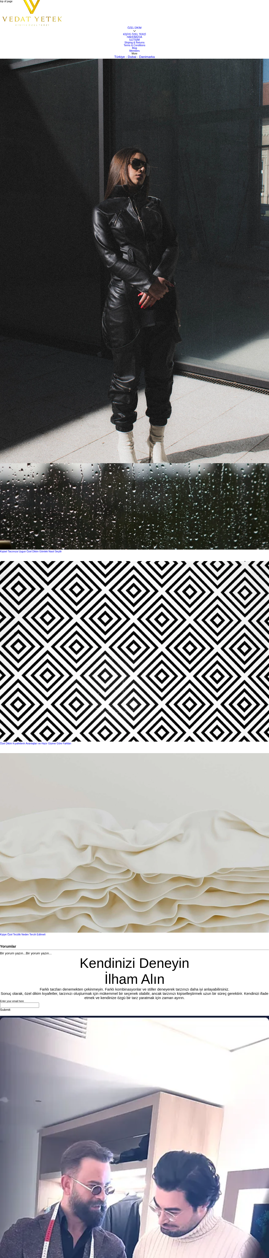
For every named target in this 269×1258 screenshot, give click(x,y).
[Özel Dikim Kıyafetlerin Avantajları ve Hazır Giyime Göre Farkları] (134, 651)
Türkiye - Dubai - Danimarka (134, 57)
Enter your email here (12, 1001)
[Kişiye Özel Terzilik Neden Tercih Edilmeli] (134, 843)
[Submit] (5, 1010)
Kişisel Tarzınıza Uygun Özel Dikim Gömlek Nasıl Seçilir (31, 551)
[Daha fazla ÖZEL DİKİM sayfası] (134, 31)
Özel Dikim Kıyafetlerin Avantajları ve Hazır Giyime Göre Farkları (35, 743)
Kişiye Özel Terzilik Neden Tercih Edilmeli (22, 934)
